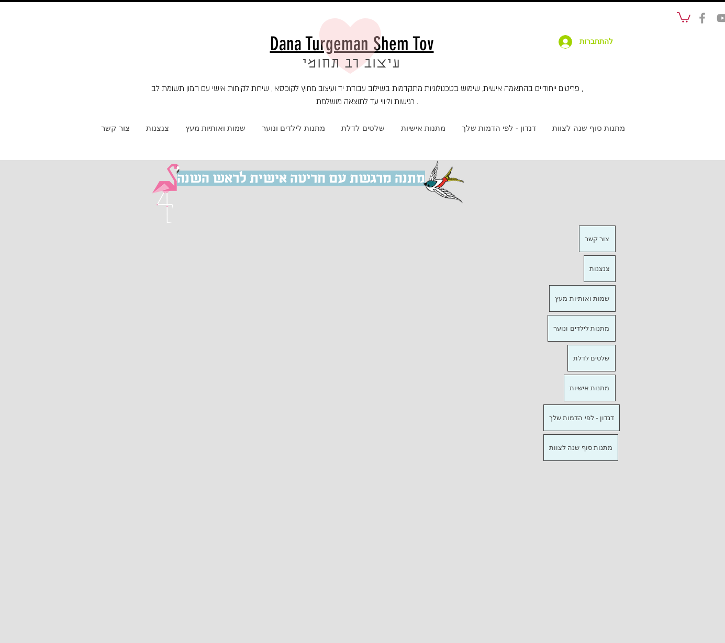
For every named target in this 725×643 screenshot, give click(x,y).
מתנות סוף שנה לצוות (581, 448)
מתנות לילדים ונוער (581, 328)
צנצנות (599, 269)
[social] (702, 18)
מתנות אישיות (590, 388)
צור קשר (597, 239)
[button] (683, 16)
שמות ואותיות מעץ (582, 298)
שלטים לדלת (591, 358)
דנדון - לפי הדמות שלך (582, 418)
